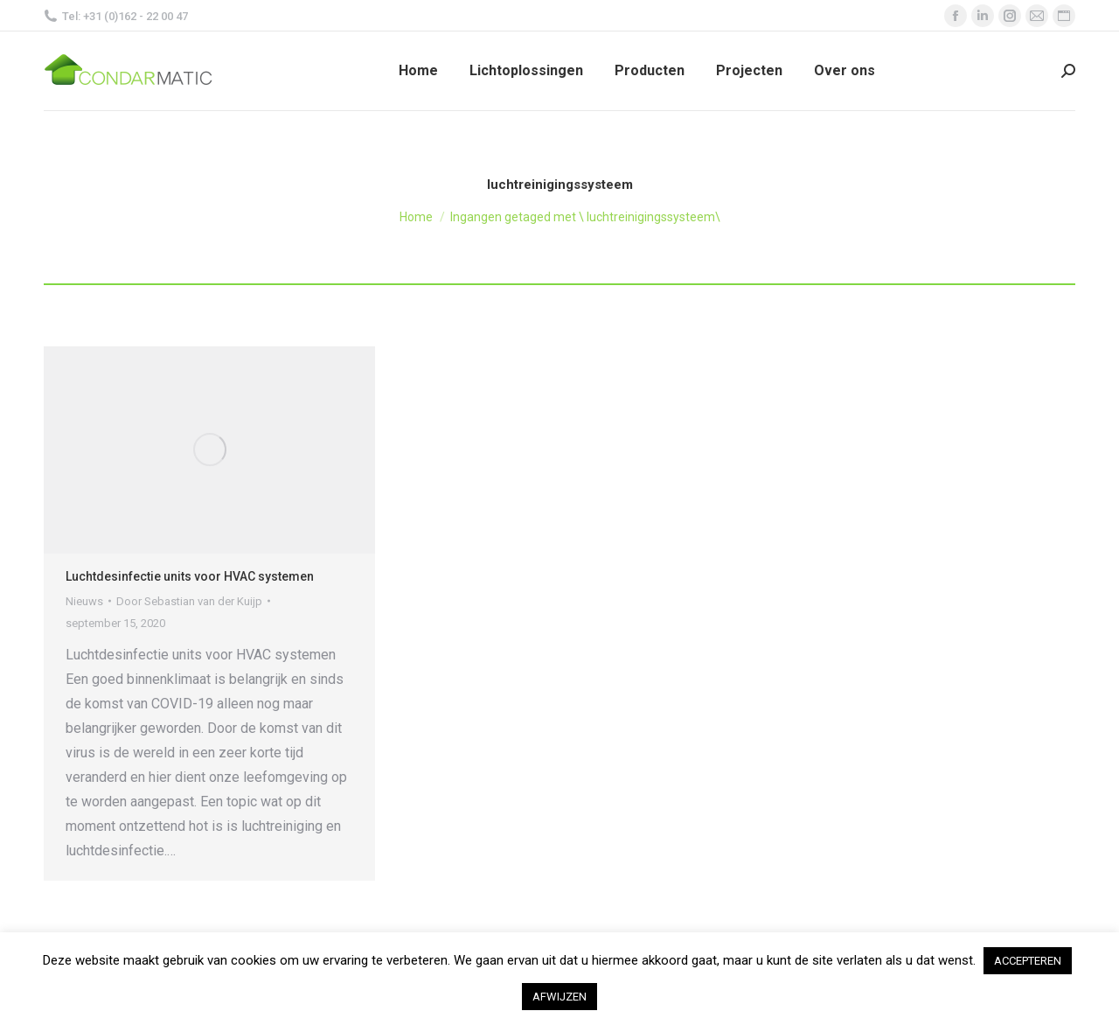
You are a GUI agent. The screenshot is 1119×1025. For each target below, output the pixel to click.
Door (189, 601)
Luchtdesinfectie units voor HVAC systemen (190, 576)
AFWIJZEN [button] (559, 996)
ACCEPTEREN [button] (1027, 960)
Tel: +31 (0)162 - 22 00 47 (116, 16)
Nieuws (84, 601)
